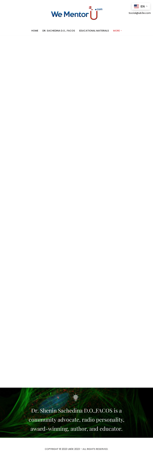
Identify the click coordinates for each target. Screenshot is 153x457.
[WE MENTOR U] (76, 13)
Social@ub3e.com (140, 13)
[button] (121, 30)
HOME (34, 30)
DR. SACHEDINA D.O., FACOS (58, 30)
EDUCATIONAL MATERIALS (94, 30)
